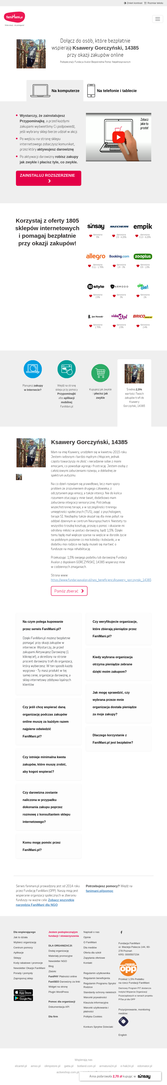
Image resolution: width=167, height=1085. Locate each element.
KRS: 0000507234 (129, 954)
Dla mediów (90, 947)
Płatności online (63, 976)
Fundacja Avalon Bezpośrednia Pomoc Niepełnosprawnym (102, 61)
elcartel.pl (21, 1066)
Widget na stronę (58, 986)
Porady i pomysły (23, 973)
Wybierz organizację (25, 942)
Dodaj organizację (59, 950)
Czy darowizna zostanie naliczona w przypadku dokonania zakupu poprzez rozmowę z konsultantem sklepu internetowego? (46, 807)
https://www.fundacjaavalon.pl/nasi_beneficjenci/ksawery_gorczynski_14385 (101, 580)
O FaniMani (90, 942)
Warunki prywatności (95, 997)
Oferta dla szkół (92, 952)
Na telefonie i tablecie (117, 91)
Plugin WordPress (59, 991)
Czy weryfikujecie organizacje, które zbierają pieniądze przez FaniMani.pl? (115, 629)
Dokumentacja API (59, 1006)
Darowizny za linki (64, 981)
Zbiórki (52, 971)
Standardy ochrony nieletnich (100, 992)
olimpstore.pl (52, 1066)
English (123, 1034)
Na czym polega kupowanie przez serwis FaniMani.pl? (43, 625)
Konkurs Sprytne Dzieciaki (98, 1026)
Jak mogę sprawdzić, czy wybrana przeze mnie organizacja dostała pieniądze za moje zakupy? (115, 703)
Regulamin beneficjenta (97, 978)
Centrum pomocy (23, 947)
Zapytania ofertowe (94, 957)
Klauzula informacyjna (96, 1002)
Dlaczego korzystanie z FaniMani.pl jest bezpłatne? (113, 739)
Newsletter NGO (58, 961)
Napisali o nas (92, 932)
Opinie (87, 937)
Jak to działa (21, 937)
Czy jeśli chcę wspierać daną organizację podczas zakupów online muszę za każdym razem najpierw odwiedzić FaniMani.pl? (46, 721)
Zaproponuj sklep (23, 978)
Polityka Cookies (93, 1016)
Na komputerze (66, 91)
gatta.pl (68, 1066)
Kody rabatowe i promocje (28, 962)
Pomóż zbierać (69, 591)
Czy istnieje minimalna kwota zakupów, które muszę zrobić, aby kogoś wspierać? (44, 764)
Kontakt (88, 962)
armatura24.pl (108, 1066)
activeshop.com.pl (68, 1072)
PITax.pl (122, 999)
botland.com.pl (86, 1066)
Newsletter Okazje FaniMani (29, 968)
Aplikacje (19, 952)
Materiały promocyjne (61, 955)
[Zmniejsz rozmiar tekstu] (153, 3)
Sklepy (17, 957)
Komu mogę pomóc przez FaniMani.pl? (42, 846)
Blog (51, 966)
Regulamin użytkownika (97, 973)
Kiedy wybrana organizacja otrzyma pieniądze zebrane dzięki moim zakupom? (113, 664)
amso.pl (35, 1066)
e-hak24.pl (127, 1066)
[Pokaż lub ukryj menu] (157, 19)
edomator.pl (144, 1066)
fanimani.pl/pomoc (99, 891)
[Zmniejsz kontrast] (133, 3)
